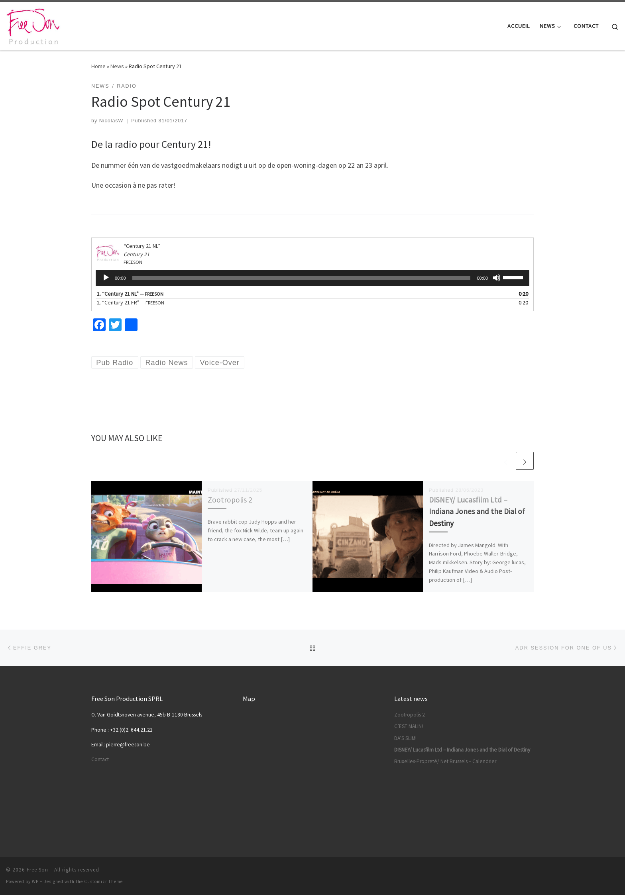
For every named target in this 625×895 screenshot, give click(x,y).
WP (35, 881)
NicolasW (111, 121)
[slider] (301, 278)
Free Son (37, 869)
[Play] (106, 278)
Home (98, 66)
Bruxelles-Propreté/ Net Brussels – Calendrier (445, 761)
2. (130, 302)
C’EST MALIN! (408, 726)
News (117, 66)
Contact (100, 759)
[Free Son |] (33, 24)
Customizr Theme (103, 881)
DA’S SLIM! (405, 738)
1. (130, 293)
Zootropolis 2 (230, 499)
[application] (312, 278)
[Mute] (497, 278)
